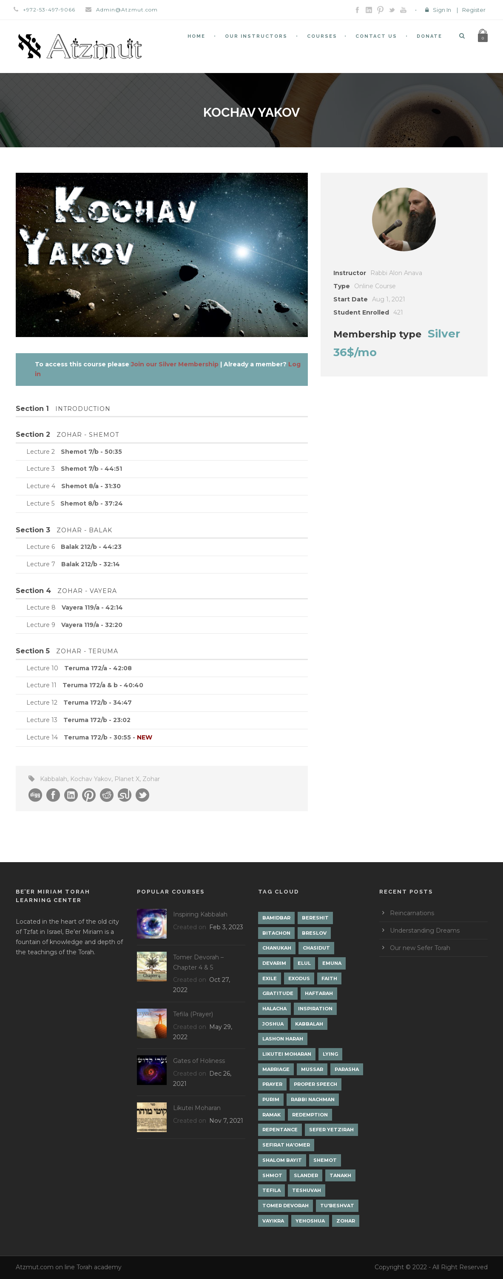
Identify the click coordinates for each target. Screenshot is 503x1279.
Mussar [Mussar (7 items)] (312, 1069)
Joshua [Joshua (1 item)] (273, 1024)
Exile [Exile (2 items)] (269, 978)
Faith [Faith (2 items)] (329, 978)
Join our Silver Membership (175, 364)
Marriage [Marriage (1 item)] (276, 1069)
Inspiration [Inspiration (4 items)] (315, 1009)
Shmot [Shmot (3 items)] (272, 1175)
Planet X (126, 779)
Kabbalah (53, 779)
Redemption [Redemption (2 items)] (310, 1115)
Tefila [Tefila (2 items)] (271, 1190)
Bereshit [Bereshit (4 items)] (315, 918)
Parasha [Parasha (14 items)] (347, 1069)
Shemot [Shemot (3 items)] (325, 1160)
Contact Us (376, 36)
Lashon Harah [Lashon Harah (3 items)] (282, 1039)
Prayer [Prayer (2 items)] (272, 1084)
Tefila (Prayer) (193, 1014)
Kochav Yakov (90, 779)
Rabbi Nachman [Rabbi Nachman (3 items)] (313, 1099)
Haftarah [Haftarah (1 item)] (319, 993)
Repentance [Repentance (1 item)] (280, 1130)
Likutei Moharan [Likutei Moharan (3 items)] (286, 1054)
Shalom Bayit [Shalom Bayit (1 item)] (282, 1160)
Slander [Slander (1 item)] (306, 1175)
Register (474, 9)
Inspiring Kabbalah (200, 914)
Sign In (442, 9)
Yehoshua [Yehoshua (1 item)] (310, 1221)
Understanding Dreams (425, 930)
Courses (322, 36)
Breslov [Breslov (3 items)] (314, 933)
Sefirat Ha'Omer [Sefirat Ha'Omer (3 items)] (286, 1145)
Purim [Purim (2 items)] (270, 1099)
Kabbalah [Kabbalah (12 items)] (309, 1024)
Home (196, 36)
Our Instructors (256, 36)
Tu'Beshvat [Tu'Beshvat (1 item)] (337, 1206)
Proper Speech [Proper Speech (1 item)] (315, 1084)
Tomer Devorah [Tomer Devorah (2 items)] (285, 1206)
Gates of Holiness (199, 1061)
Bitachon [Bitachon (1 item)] (276, 933)
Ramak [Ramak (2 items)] (271, 1115)
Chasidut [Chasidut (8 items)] (316, 948)
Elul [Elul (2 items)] (304, 963)
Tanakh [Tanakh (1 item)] (340, 1175)
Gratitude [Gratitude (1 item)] (277, 993)
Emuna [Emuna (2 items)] (331, 963)
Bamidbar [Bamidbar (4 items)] (276, 918)
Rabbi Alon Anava (396, 273)
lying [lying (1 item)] (330, 1054)
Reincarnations (412, 913)
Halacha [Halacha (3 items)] (274, 1009)
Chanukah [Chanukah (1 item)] (276, 948)
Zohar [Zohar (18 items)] (345, 1221)
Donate (429, 36)
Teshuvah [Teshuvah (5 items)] (306, 1190)
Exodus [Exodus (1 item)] (299, 978)
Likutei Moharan (197, 1108)
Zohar (151, 779)
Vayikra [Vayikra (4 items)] (273, 1221)
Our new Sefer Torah (420, 948)
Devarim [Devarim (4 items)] (274, 963)
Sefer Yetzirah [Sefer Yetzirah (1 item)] (331, 1130)
